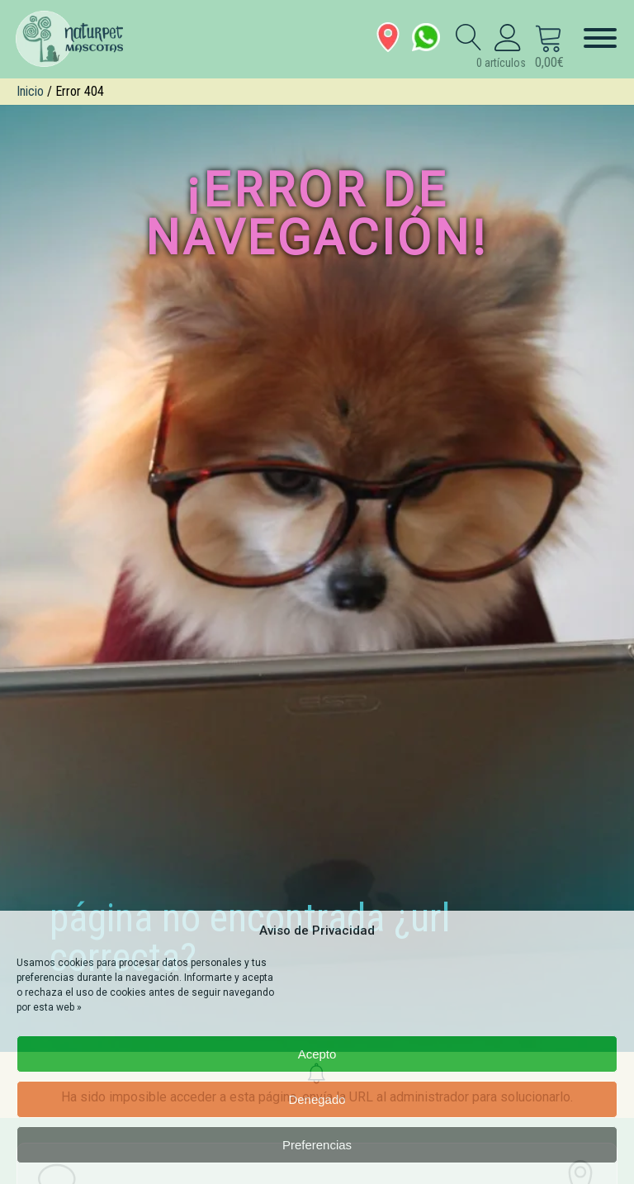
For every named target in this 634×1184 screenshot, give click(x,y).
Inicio (30, 91)
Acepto (317, 1054)
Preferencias (317, 1145)
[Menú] (600, 38)
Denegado (316, 1099)
